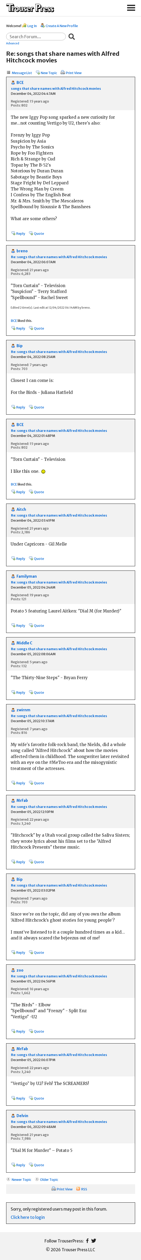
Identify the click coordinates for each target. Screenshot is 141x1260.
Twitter (93, 1241)
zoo (20, 970)
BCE (20, 82)
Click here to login (28, 1217)
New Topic (49, 73)
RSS (84, 1189)
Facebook (87, 1241)
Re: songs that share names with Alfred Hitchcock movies (59, 257)
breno (22, 251)
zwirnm (23, 710)
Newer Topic (21, 1179)
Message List (22, 73)
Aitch (21, 509)
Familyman (27, 576)
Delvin (22, 1116)
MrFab (22, 800)
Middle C (24, 643)
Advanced (12, 43)
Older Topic (49, 1179)
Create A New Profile (62, 26)
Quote (39, 233)
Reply (20, 233)
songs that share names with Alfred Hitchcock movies (56, 89)
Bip (20, 346)
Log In (32, 26)
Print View (74, 73)
